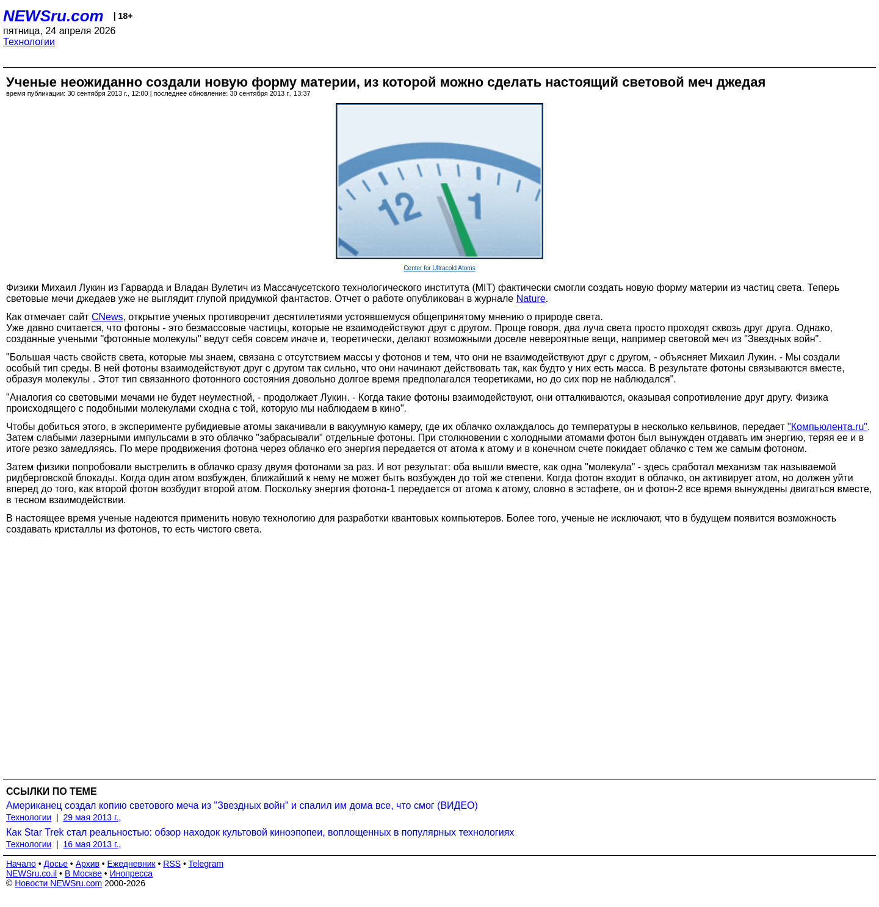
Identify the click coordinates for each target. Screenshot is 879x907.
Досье (55, 864)
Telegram (206, 864)
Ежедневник (131, 864)
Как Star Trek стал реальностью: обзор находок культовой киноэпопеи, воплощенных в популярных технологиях (260, 832)
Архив (87, 864)
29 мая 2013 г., (92, 817)
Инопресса (131, 873)
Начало (21, 864)
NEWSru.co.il (31, 873)
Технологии (29, 42)
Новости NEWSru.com (58, 883)
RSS (172, 864)
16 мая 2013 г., (92, 844)
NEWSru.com (53, 16)
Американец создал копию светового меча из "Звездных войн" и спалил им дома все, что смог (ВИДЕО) (242, 805)
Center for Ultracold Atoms (439, 268)
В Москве (83, 873)
